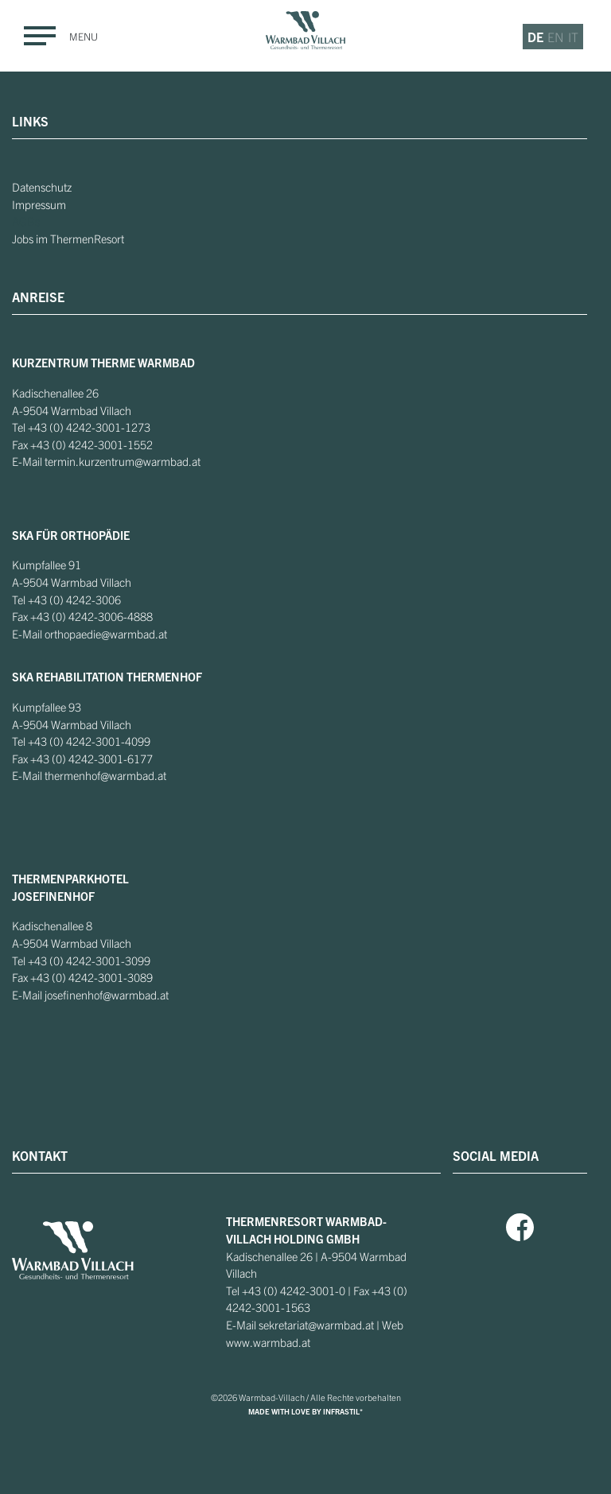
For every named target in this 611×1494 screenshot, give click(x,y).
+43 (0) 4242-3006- (78, 616)
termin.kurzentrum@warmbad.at (122, 461)
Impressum (39, 204)
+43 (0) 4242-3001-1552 (91, 444)
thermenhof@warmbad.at (105, 775)
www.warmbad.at (268, 1342)
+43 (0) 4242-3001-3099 (89, 960)
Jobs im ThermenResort (68, 238)
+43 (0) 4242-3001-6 (82, 758)
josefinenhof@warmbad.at (107, 995)
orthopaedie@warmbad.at (106, 634)
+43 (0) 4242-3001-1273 (89, 427)
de (535, 37)
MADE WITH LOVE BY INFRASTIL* (305, 1411)
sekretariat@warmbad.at (316, 1324)
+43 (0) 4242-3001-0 (293, 1290)
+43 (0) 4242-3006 (74, 599)
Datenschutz (42, 187)
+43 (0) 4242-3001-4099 (89, 741)
